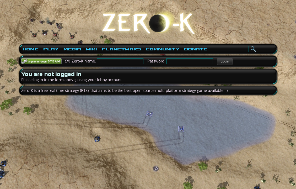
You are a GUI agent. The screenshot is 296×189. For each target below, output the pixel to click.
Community (162, 49)
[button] (225, 61)
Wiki (91, 49)
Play (51, 49)
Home (31, 49)
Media (72, 49)
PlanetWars (121, 49)
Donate (195, 49)
